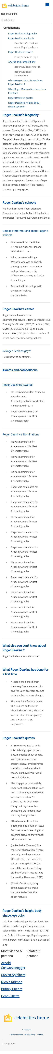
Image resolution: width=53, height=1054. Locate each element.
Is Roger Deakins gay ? (26, 57)
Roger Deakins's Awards (27, 66)
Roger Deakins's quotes (20, 97)
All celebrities (7, 20)
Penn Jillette (10, 996)
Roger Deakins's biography (22, 33)
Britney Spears (11, 989)
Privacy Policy (30, 1034)
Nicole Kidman (11, 982)
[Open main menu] (47, 4)
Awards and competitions (21, 61)
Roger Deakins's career (20, 52)
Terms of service (16, 1034)
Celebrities (26, 1030)
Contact (40, 1034)
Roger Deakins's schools (21, 38)
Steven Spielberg (13, 975)
